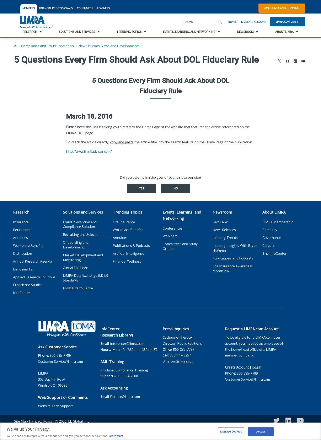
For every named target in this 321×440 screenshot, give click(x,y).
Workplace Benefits (28, 245)
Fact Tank (220, 222)
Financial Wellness (127, 261)
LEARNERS (103, 8)
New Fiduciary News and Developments (109, 46)
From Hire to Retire (78, 288)
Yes (141, 188)
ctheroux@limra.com (178, 361)
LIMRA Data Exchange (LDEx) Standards (85, 278)
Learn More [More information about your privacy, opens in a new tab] (116, 438)
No (175, 188)
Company (269, 229)
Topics (232, 22)
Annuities (20, 237)
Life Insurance (124, 222)
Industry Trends (225, 237)
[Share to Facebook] (287, 61)
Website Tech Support (55, 406)
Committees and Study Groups (180, 246)
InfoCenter (21, 292)
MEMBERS (28, 8)
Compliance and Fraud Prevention (47, 46)
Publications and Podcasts (233, 258)
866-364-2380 (127, 376)
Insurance (21, 222)
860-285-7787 (183, 349)
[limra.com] (36, 22)
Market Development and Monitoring (83, 257)
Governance (271, 237)
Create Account (253, 22)
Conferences (172, 228)
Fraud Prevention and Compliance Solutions (80, 224)
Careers (268, 245)
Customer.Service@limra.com (60, 361)
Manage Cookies (231, 433)
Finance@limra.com (125, 396)
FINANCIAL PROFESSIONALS (56, 8)
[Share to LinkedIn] (295, 61)
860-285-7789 (60, 355)
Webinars (170, 236)
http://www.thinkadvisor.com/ (89, 151)
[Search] (220, 22)
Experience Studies (27, 285)
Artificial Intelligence (128, 253)
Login (256, 367)
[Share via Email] (303, 61)
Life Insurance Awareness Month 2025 (233, 268)
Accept (260, 433)
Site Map (21, 421)
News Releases (224, 229)
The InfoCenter (274, 253)
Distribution (22, 253)
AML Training (112, 361)
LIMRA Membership (277, 222)
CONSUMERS (85, 8)
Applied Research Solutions (34, 277)
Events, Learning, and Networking (182, 215)
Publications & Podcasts (131, 245)
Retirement (22, 229)
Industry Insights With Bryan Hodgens (235, 248)
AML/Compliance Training (281, 8)
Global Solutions (76, 267)
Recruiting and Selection (82, 234)
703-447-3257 (180, 355)
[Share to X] (279, 61)
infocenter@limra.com (127, 343)
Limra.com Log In (287, 21)
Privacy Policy (41, 421)
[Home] (15, 46)
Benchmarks (23, 269)
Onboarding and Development (76, 244)
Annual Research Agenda (32, 261)
